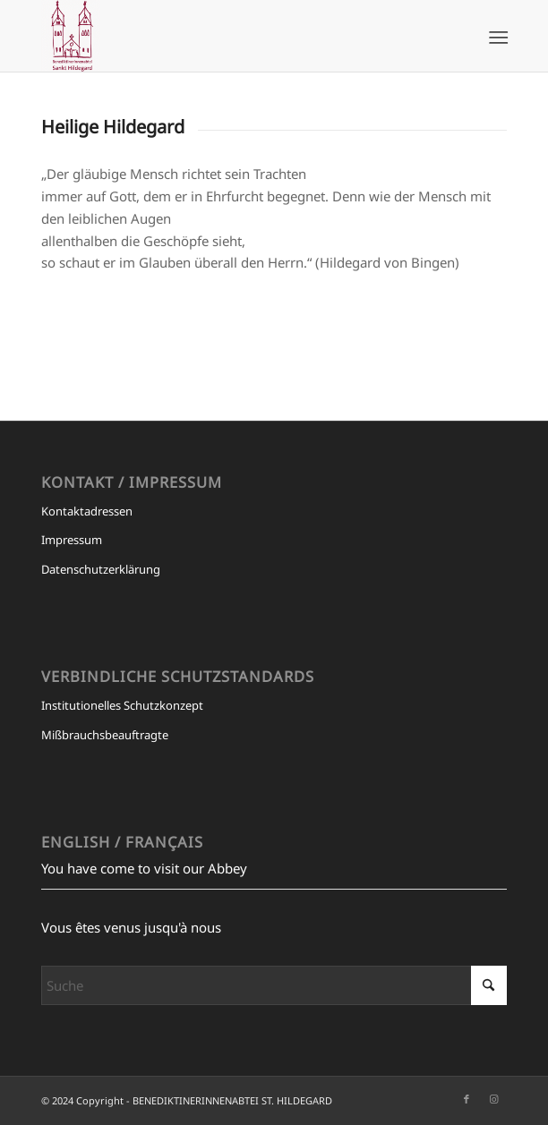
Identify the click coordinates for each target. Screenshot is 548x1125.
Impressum (71, 540)
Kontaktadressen (87, 511)
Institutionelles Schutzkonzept (122, 705)
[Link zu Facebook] (466, 1099)
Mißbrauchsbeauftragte (104, 735)
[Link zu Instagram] (493, 1099)
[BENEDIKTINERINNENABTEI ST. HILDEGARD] (227, 36)
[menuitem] (496, 36)
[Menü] (496, 36)
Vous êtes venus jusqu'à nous (131, 927)
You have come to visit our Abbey (144, 868)
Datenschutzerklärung (100, 569)
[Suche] (274, 985)
